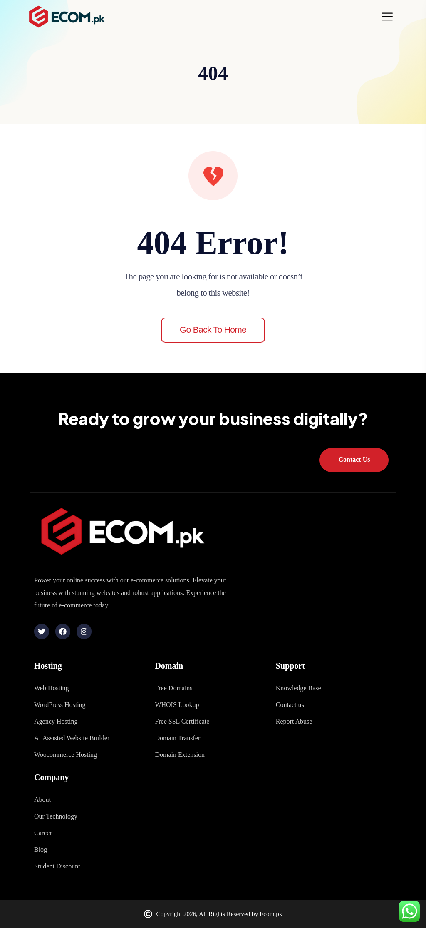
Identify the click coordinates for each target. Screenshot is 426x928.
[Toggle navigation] (390, 16)
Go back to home (213, 329)
